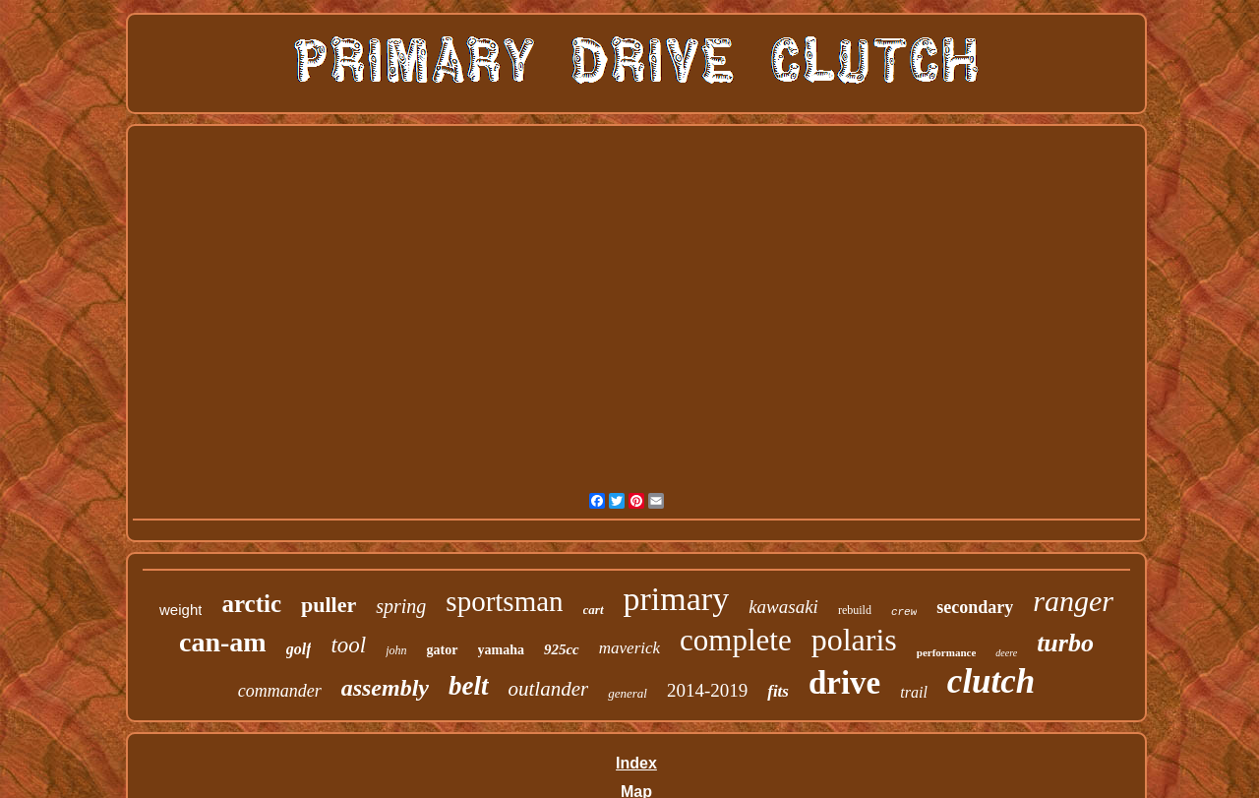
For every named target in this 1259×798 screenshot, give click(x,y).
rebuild (854, 610)
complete (736, 640)
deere (1006, 652)
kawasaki (783, 606)
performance (946, 652)
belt (469, 686)
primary (677, 599)
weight (180, 609)
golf (299, 649)
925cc (561, 649)
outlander (549, 689)
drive (844, 683)
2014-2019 (707, 690)
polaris (854, 639)
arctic (251, 603)
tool (348, 645)
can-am (223, 642)
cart (593, 609)
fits (778, 691)
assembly (385, 688)
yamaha (501, 650)
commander (280, 691)
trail (914, 692)
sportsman (504, 601)
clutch (991, 681)
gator (442, 650)
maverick (629, 648)
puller (328, 604)
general (627, 693)
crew (904, 612)
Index (636, 763)
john (396, 650)
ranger (1073, 600)
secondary (974, 607)
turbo (1065, 643)
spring (401, 606)
